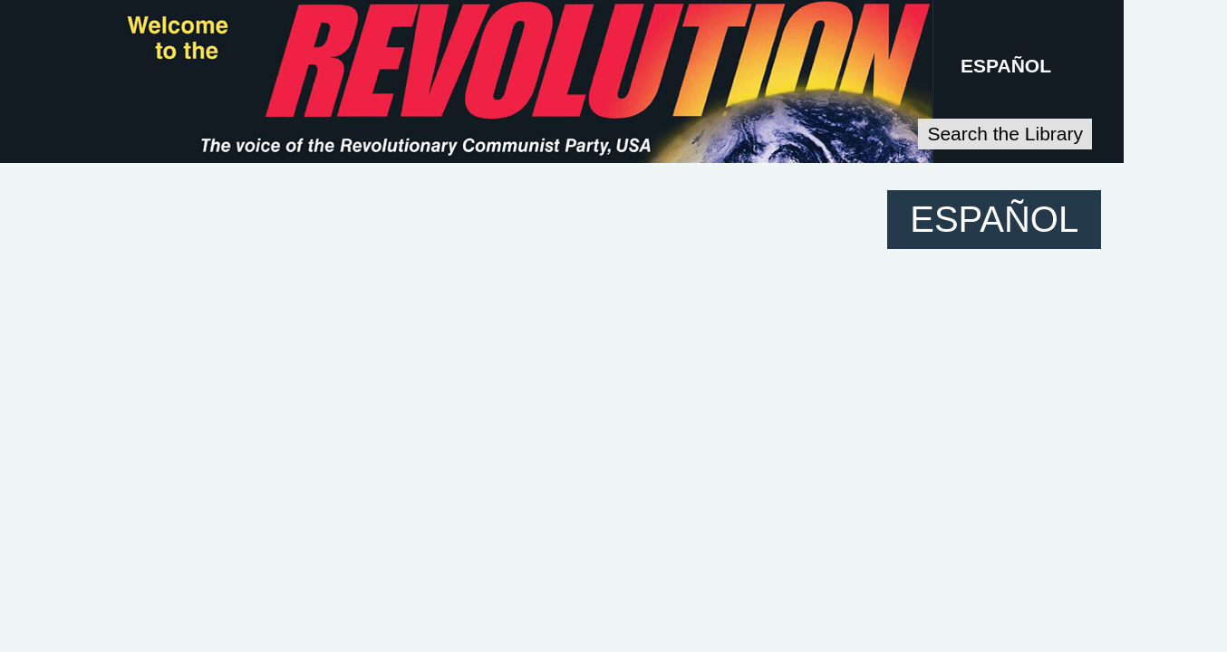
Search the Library (1132, 129)
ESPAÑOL (1142, 64)
